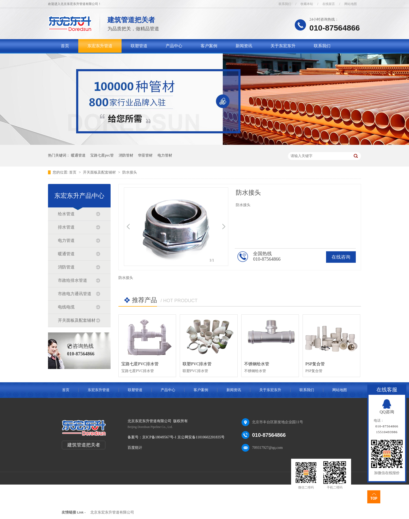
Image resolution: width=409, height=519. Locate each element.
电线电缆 (66, 307)
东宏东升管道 (99, 46)
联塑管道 (139, 46)
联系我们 (285, 4)
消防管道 (66, 267)
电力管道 (66, 240)
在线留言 (328, 4)
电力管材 (165, 155)
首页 (65, 46)
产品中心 (174, 46)
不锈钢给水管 (256, 364)
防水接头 (129, 172)
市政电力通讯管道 (74, 293)
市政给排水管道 (72, 280)
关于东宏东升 (283, 46)
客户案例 (209, 46)
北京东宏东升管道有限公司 (112, 512)
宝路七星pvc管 (102, 155)
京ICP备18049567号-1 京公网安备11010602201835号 (183, 437)
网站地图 (350, 4)
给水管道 (66, 214)
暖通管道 (78, 155)
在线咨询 (341, 257)
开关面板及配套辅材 (100, 172)
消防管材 (126, 155)
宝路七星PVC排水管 (140, 364)
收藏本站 (306, 4)
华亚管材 (145, 155)
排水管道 (66, 227)
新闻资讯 (244, 46)
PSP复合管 (315, 364)
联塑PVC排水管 (197, 364)
